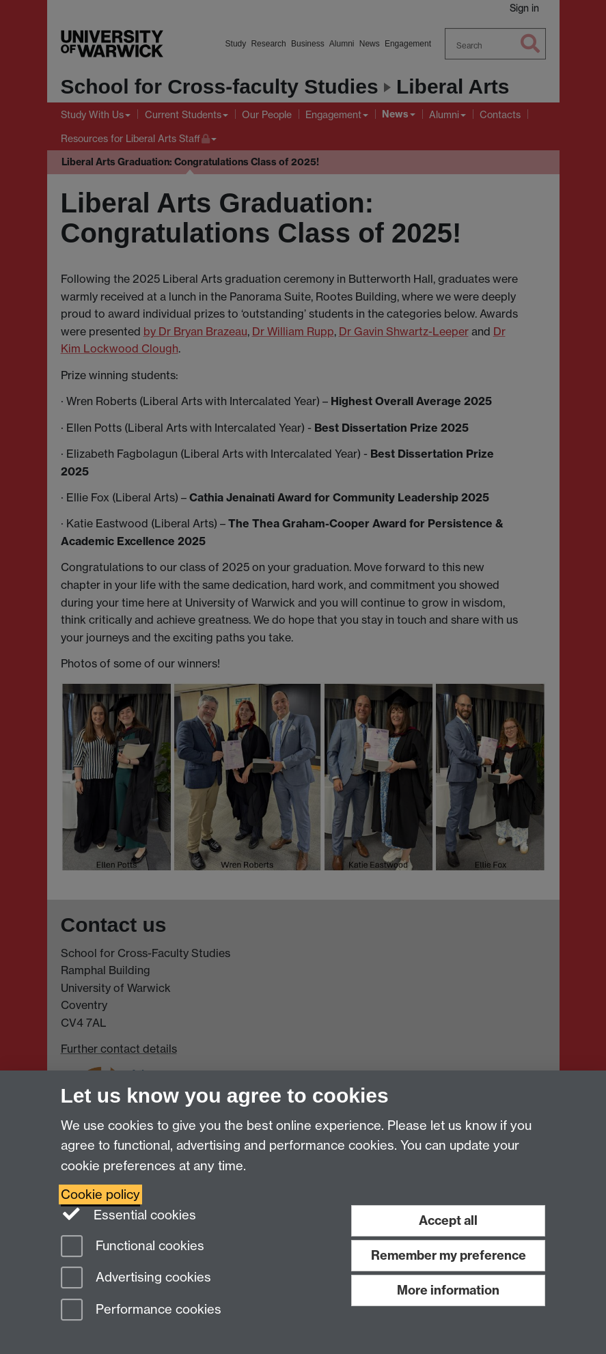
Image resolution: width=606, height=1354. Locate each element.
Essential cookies (129, 1214)
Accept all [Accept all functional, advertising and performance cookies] (448, 1220)
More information (448, 1290)
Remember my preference (448, 1255)
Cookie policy (100, 1194)
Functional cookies (132, 1247)
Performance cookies (141, 1310)
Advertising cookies (136, 1278)
